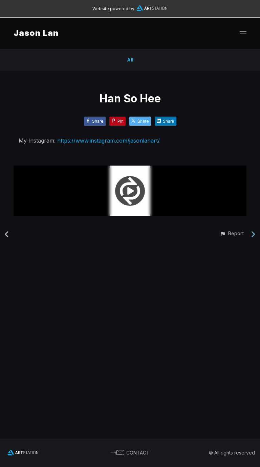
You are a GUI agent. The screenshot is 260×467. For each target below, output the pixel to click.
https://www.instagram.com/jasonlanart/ (108, 140)
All (130, 60)
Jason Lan (36, 33)
